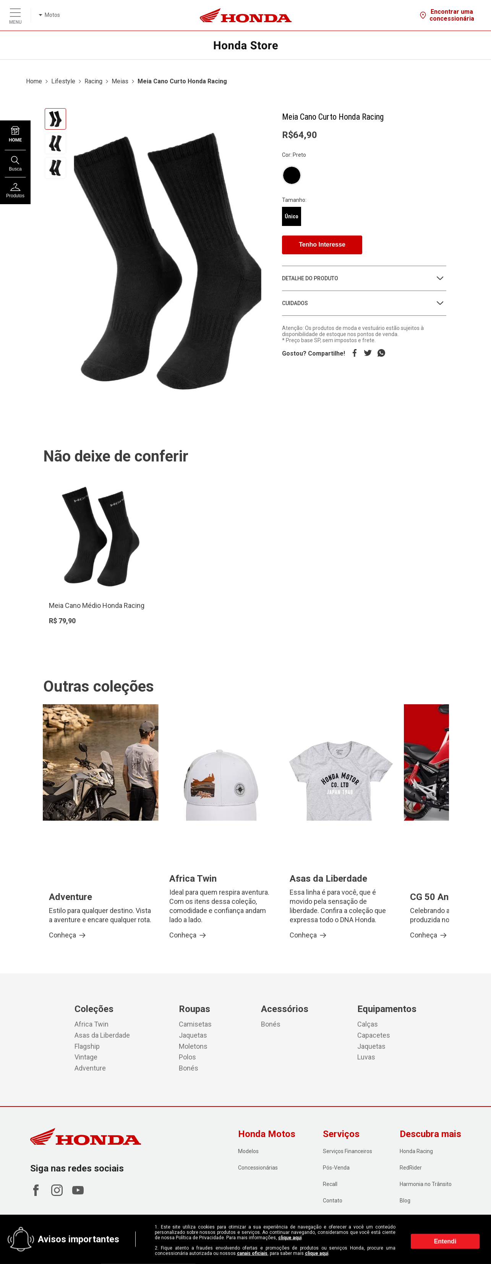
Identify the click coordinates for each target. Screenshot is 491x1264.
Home (34, 81)
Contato (332, 1200)
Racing (93, 81)
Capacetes (373, 1035)
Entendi (445, 1241)
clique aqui (289, 1237)
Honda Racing (416, 1151)
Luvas (366, 1057)
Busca (15, 164)
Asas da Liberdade (102, 1035)
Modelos (248, 1151)
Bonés (188, 1068)
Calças (367, 1024)
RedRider (411, 1168)
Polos (187, 1057)
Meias (120, 81)
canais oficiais (252, 1253)
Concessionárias (258, 1168)
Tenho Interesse (322, 244)
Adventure (90, 1068)
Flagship (87, 1046)
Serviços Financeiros (347, 1151)
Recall (330, 1184)
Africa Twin (92, 1024)
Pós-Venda (336, 1168)
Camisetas (195, 1024)
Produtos (15, 190)
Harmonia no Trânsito (426, 1184)
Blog (405, 1200)
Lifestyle (63, 81)
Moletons (193, 1046)
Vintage (86, 1057)
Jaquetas (193, 1035)
